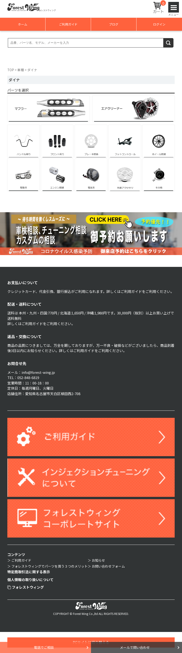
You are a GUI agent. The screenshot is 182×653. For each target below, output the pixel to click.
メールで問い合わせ (135, 647)
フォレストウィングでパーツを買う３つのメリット (49, 566)
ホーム (22, 24)
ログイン (159, 24)
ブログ (113, 24)
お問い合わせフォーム (108, 566)
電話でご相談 (44, 647)
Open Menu (173, 7)
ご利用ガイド (68, 24)
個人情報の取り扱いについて (30, 579)
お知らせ (98, 560)
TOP (10, 69)
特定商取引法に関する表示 (28, 571)
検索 (168, 42)
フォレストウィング (25, 587)
